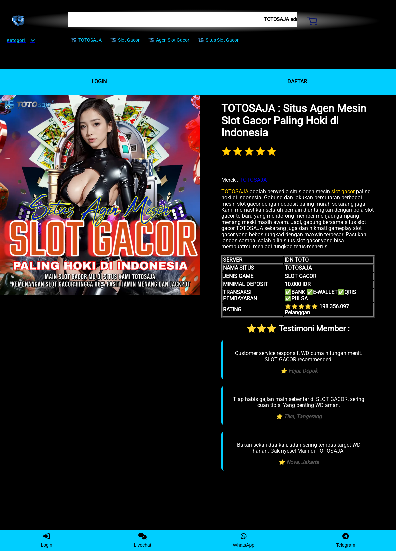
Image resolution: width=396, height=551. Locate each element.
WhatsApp (244, 540)
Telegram (345, 540)
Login (46, 540)
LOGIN (99, 81)
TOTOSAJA (253, 180)
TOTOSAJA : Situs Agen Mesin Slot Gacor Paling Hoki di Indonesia (293, 120)
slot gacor (343, 191)
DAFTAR (297, 81)
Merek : (229, 180)
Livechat (142, 540)
